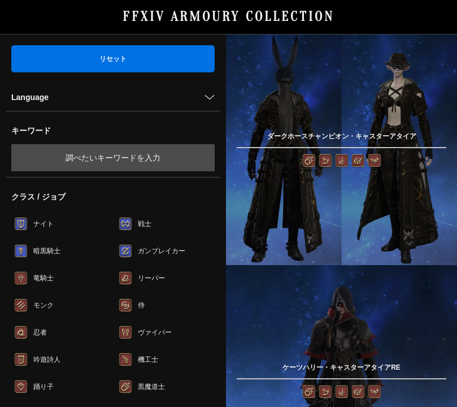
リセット (113, 59)
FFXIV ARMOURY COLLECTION (228, 16)
